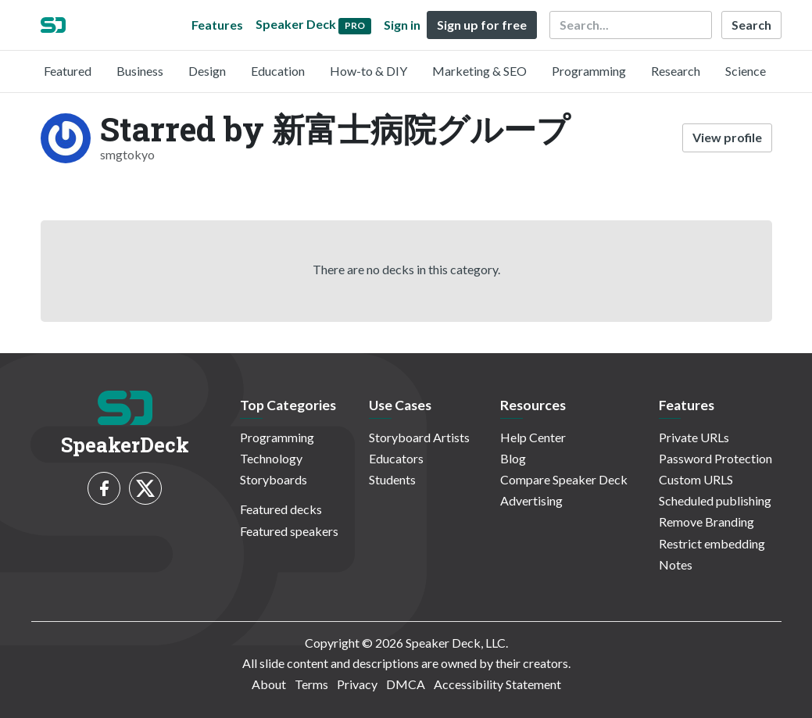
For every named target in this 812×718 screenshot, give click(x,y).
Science (745, 70)
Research (675, 70)
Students (392, 479)
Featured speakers (289, 530)
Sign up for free (482, 24)
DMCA (405, 684)
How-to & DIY (368, 70)
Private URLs (694, 437)
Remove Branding (706, 521)
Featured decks (281, 509)
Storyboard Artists (419, 437)
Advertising (531, 500)
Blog (513, 458)
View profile (727, 137)
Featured (67, 70)
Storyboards (273, 479)
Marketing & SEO (479, 70)
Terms (311, 684)
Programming (589, 70)
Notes (675, 564)
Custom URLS (696, 479)
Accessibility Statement (497, 684)
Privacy (357, 684)
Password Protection (715, 458)
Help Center (533, 437)
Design (207, 70)
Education (278, 70)
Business (139, 70)
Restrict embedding (712, 543)
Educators (396, 458)
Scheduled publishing (715, 500)
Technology (271, 458)
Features (217, 24)
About (269, 684)
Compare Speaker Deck (564, 479)
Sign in (402, 24)
